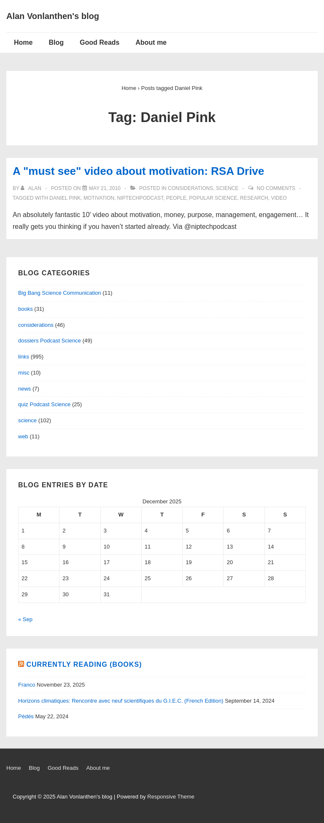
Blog (56, 42)
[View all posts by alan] (32, 188)
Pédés (26, 716)
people (176, 198)
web (23, 436)
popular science (213, 198)
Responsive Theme (170, 796)
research (254, 198)
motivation (99, 198)
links (23, 356)
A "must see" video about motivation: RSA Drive (138, 171)
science (227, 188)
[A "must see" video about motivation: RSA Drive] (105, 188)
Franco (26, 685)
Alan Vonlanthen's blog (52, 16)
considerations (190, 188)
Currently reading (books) (84, 664)
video (278, 198)
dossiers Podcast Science (49, 340)
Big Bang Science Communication (59, 293)
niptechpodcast (140, 198)
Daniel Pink (65, 198)
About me (151, 42)
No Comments (276, 188)
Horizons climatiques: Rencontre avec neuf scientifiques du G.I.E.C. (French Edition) (120, 701)
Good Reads (99, 42)
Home (23, 42)
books (25, 309)
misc (24, 372)
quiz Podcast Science (44, 404)
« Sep (25, 619)
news (24, 389)
